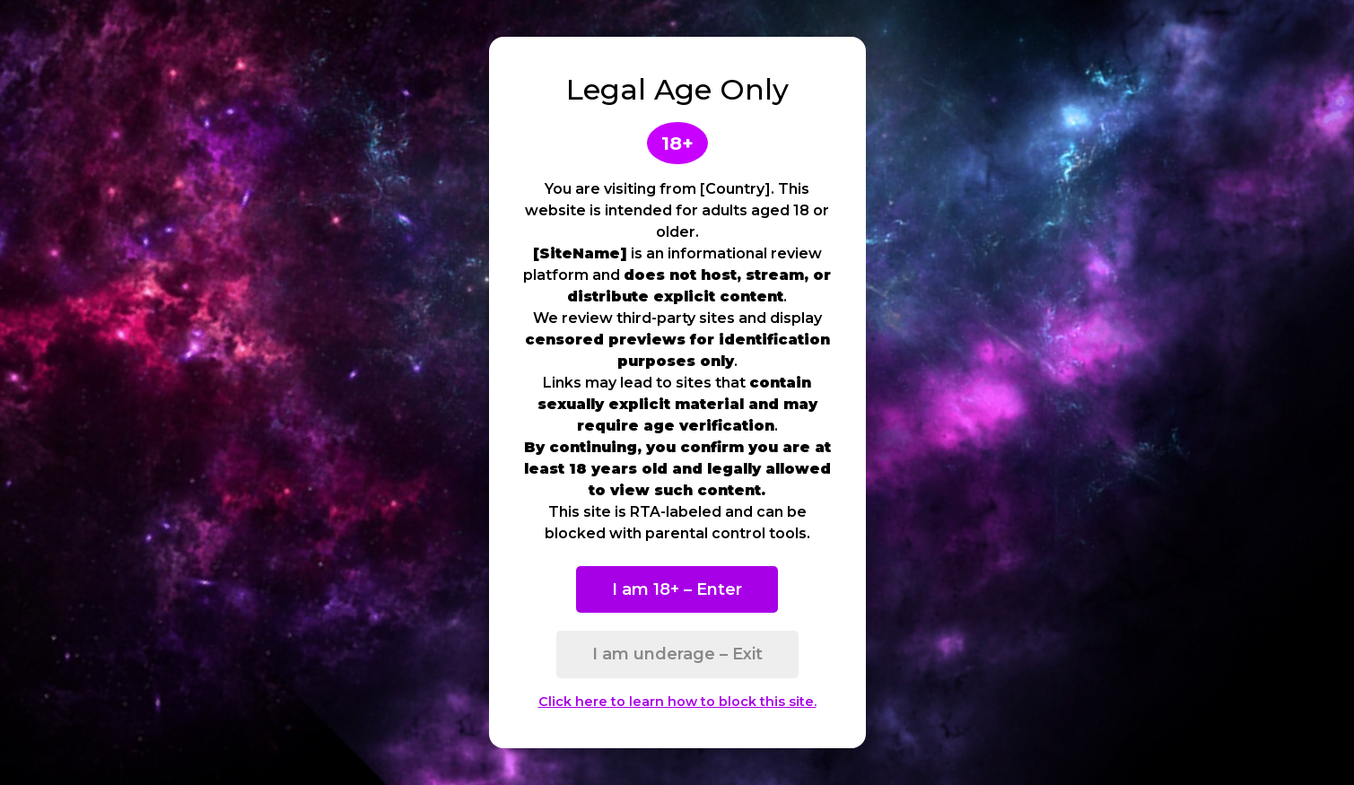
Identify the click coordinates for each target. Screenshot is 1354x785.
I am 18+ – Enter (677, 589)
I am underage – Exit (677, 654)
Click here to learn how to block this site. (677, 701)
